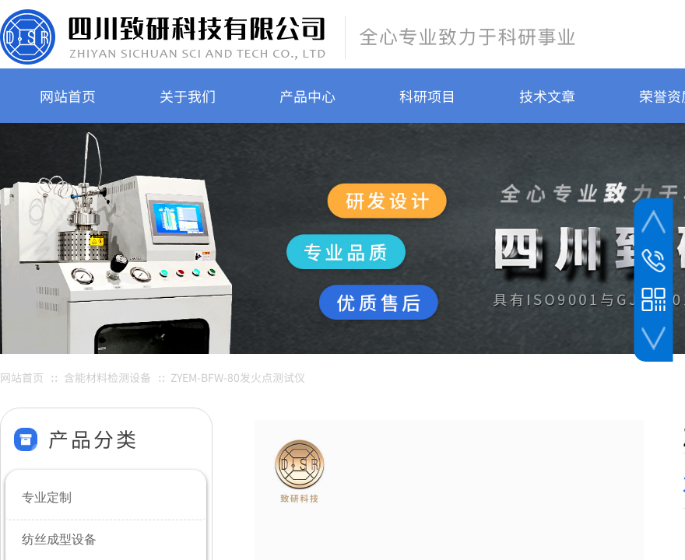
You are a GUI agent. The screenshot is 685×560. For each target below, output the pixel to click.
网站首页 (68, 96)
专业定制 (47, 497)
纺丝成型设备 (59, 539)
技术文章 (547, 96)
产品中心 (307, 96)
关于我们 (188, 96)
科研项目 (427, 96)
